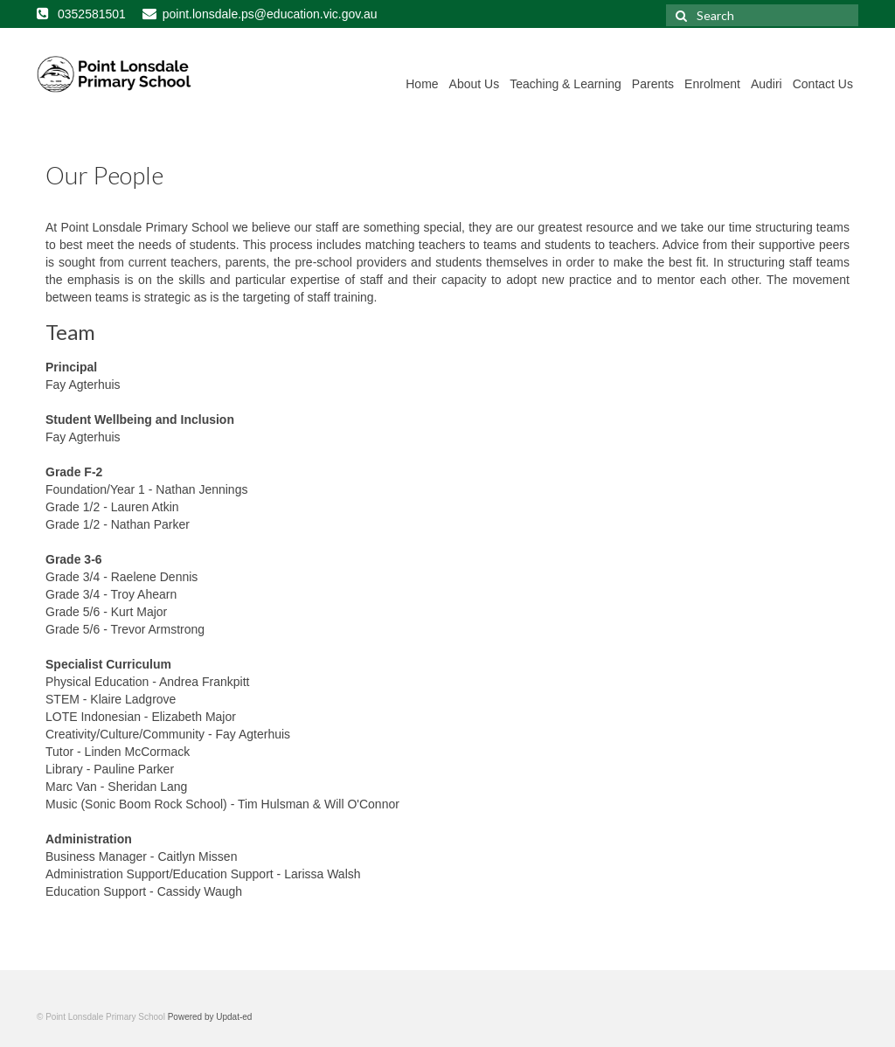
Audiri (766, 84)
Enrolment (712, 84)
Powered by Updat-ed (210, 1017)
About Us (474, 84)
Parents (653, 84)
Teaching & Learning (565, 84)
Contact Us (823, 84)
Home (422, 84)
